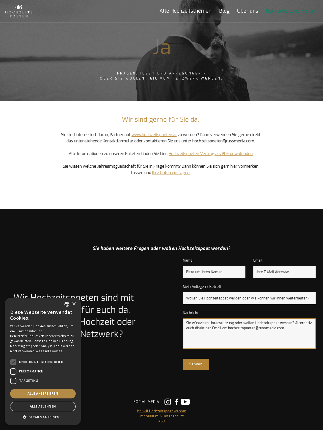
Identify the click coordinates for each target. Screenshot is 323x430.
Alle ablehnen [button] (43, 406)
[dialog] (43, 361)
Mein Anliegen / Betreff (206, 286)
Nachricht (194, 313)
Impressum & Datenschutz (162, 416)
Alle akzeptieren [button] (43, 393)
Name (191, 260)
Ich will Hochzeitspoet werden (161, 411)
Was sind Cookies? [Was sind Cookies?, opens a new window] (49, 351)
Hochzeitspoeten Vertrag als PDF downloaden (207, 153)
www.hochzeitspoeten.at (150, 134)
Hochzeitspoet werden (292, 11)
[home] (24, 11)
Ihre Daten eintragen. (167, 172)
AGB (161, 421)
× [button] (74, 304)
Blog (224, 11)
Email (261, 260)
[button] (181, 11)
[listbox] (66, 304)
